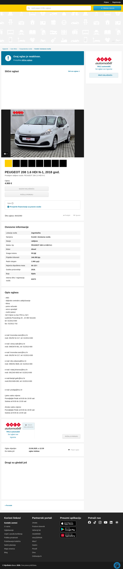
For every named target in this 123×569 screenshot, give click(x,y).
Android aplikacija (68, 529)
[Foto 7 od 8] (55, 163)
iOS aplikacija (68, 523)
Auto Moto (13, 49)
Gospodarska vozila (25, 49)
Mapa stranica (9, 549)
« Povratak (8, 505)
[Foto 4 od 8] (31, 163)
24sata (34, 523)
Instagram (100, 522)
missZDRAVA (37, 538)
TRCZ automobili (13, 432)
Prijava (106, 2)
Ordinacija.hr (37, 556)
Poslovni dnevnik (38, 526)
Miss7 (34, 541)
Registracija (116, 2)
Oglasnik (5, 49)
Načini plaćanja (10, 545)
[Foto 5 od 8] (39, 163)
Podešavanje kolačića (12, 541)
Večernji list (36, 530)
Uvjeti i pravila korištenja (13, 534)
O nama (7, 526)
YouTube (105, 522)
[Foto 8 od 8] (63, 163)
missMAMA (36, 534)
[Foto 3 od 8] (24, 163)
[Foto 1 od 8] (8, 163)
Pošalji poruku (26, 195)
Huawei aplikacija (68, 535)
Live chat (117, 565)
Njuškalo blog (116, 522)
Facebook (89, 522)
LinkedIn (111, 522)
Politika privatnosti (11, 538)
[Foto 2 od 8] (16, 163)
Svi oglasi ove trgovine (13, 435)
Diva (34, 552)
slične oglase (27, 60)
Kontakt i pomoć (10, 523)
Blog (6, 552)
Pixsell (34, 549)
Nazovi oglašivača (26, 189)
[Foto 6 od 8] (47, 163)
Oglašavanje (9, 530)
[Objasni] (12, 203)
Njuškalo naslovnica (12, 8)
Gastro (34, 545)
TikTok (94, 522)
